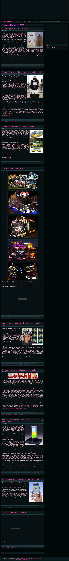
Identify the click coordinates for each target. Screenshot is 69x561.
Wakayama (14, 66)
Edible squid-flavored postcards (15, 28)
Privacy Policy (25, 559)
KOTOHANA (4, 435)
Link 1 (19, 282)
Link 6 (7, 284)
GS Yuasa (12, 425)
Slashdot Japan (23, 408)
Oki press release (15, 501)
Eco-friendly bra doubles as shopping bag (20, 370)
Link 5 (4, 284)
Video (18, 547)
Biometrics (4, 507)
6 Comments (40, 65)
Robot (3, 121)
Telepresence (26, 473)
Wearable (21, 414)
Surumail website (8, 61)
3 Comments (40, 472)
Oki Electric (11, 482)
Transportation (13, 162)
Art (5, 317)
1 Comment (40, 505)
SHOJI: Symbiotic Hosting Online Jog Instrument (22, 420)
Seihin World (18, 358)
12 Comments (40, 412)
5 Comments (40, 119)
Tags (37, 21)
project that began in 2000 (20, 135)
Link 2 (23, 282)
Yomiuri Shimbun (9, 358)
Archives (31, 21)
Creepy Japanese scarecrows (14, 512)
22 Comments (40, 316)
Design (3, 414)
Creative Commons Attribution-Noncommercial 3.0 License (30, 558)
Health (7, 364)
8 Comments (40, 363)
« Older (4, 553)
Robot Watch (8, 115)
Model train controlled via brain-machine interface (22, 324)
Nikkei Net (8, 157)
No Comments (40, 161)
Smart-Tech (13, 121)
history (26, 284)
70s (2, 317)
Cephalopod (4, 66)
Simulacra (13, 547)
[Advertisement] (23, 10)
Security (7, 121)
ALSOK (24, 75)
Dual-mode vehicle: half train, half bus (18, 127)
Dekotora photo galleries (12, 168)
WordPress (21, 559)
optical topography (14, 331)
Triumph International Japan (18, 380)
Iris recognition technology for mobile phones (21, 479)
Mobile (14, 507)
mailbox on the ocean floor (19, 34)
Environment (8, 414)
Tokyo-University (34, 473)
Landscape (7, 547)
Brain (3, 364)
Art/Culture (17, 21)
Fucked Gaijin (7, 541)
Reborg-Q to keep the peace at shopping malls (22, 72)
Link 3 (39, 282)
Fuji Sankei (8, 468)
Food (9, 66)
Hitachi (11, 364)
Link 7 (11, 284)
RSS (29, 559)
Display (7, 473)
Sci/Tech (24, 21)
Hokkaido (3, 162)
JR (7, 162)
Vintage (17, 317)
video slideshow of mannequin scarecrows (15, 515)
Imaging (16, 364)
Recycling (15, 414)
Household (13, 473)
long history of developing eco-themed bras (28, 405)
